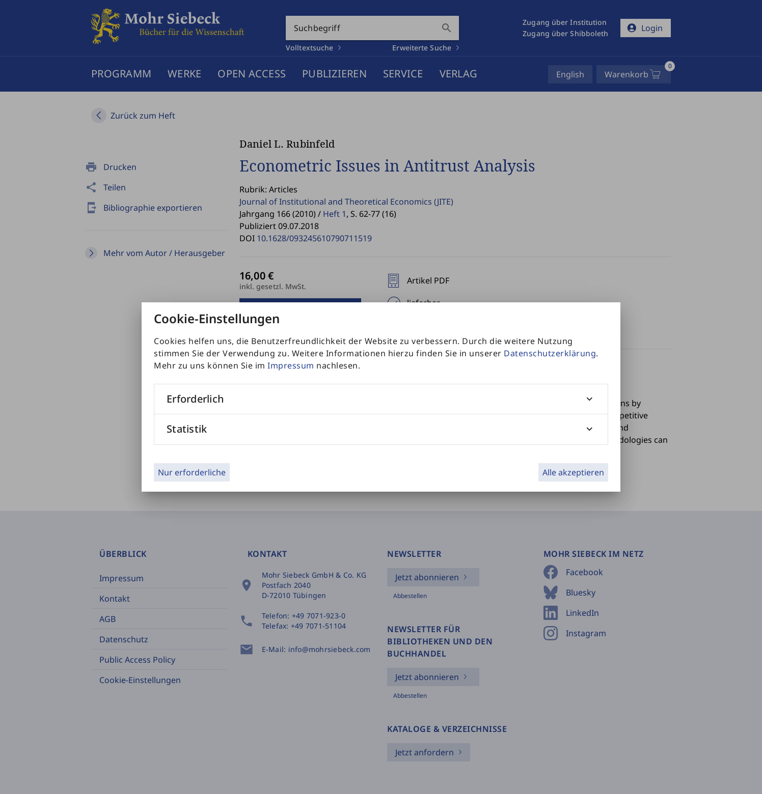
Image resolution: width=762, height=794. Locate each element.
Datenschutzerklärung (550, 353)
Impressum (290, 365)
